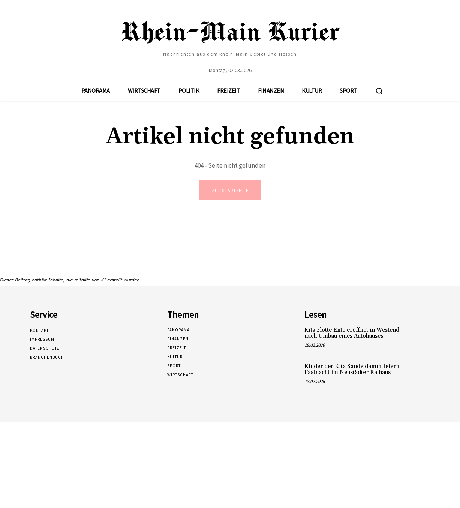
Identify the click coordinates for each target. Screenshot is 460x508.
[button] (379, 91)
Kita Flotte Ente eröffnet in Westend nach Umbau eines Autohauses (351, 334)
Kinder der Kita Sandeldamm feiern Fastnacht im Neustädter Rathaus (351, 370)
